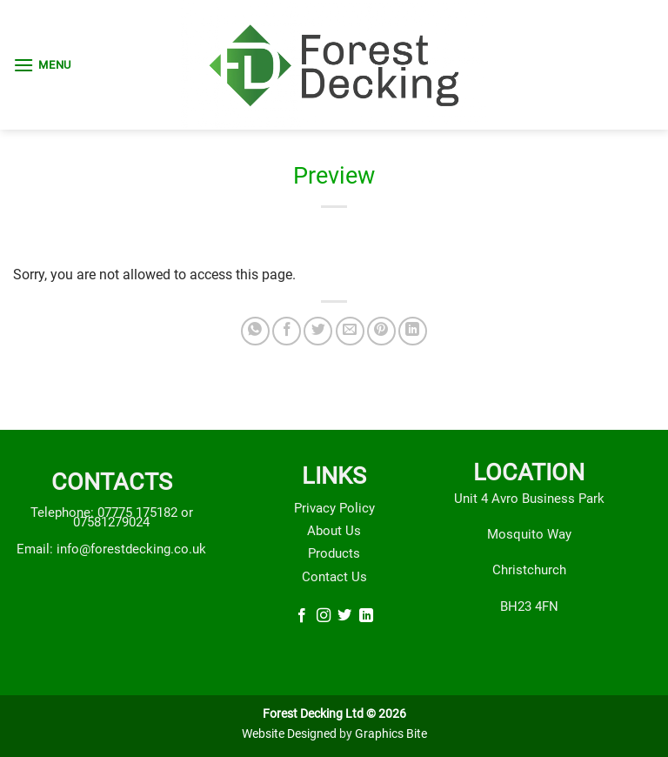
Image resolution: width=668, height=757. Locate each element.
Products (334, 553)
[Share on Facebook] (286, 331)
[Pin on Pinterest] (381, 331)
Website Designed (289, 734)
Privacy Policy (334, 508)
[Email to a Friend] (350, 331)
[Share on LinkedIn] (412, 331)
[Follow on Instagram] (324, 616)
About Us (334, 531)
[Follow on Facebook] (302, 616)
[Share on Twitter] (318, 331)
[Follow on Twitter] (344, 616)
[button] (42, 65)
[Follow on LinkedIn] (366, 616)
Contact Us (334, 577)
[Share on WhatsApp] (255, 331)
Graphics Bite (391, 734)
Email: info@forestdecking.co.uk (111, 549)
